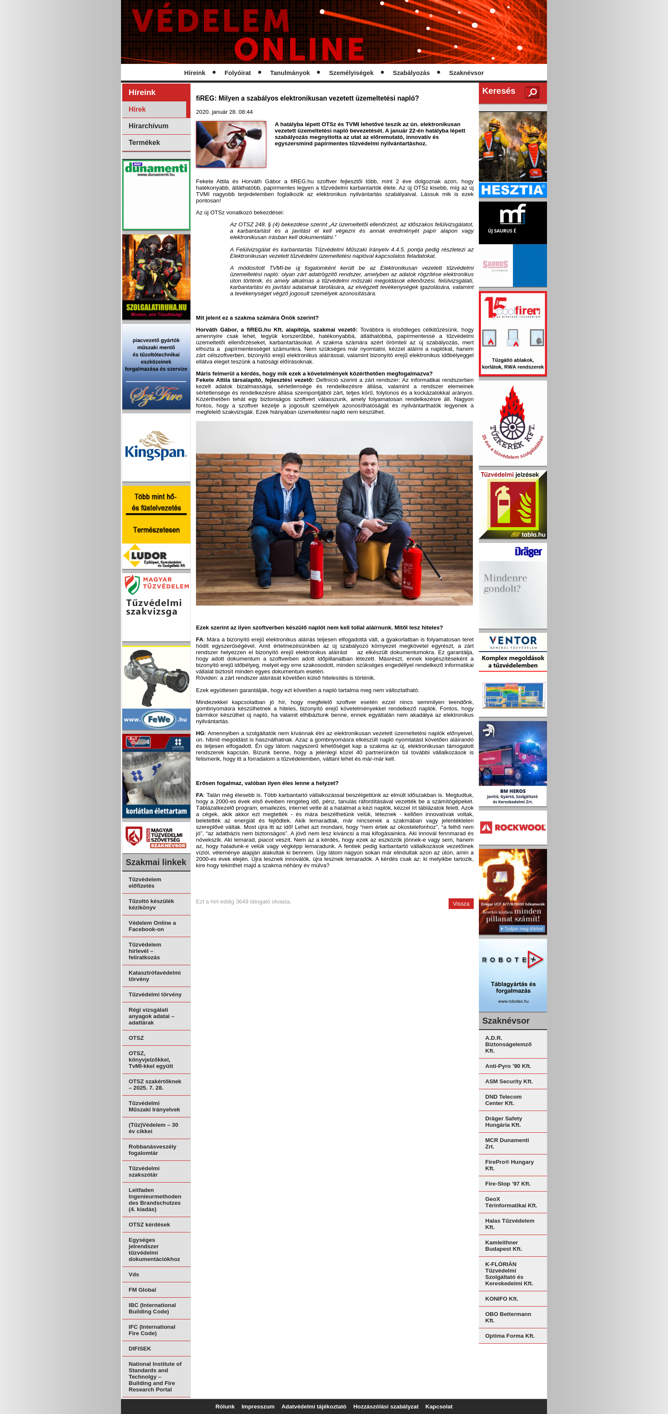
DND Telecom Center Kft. (503, 1100)
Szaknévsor (466, 72)
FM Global (142, 1290)
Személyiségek (351, 72)
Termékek (144, 142)
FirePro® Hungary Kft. (509, 1165)
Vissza (461, 903)
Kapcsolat (439, 1406)
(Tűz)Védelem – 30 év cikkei (153, 1128)
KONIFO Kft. (501, 1299)
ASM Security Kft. (509, 1081)
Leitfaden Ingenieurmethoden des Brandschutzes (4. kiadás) (155, 1199)
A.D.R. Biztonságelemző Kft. (508, 1044)
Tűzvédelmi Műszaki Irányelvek (154, 1106)
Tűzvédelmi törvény (155, 994)
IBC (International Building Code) (152, 1308)
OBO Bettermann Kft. (508, 1317)
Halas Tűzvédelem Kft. (510, 1224)
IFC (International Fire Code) (152, 1330)
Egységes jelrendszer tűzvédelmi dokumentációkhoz (154, 1249)
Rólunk (225, 1406)
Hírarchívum (148, 126)
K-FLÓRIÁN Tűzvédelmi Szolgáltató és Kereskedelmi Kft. (509, 1274)
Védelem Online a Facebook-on (152, 926)
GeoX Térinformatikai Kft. (511, 1202)
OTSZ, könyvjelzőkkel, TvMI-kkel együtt (151, 1059)
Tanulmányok (290, 72)
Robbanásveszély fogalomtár (152, 1149)
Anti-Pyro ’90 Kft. (508, 1066)
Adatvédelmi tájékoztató (314, 1406)
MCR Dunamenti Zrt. (507, 1143)
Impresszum (258, 1406)
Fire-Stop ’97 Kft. (508, 1183)
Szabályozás (411, 72)
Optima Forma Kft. (510, 1336)
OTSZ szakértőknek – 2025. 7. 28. (155, 1084)
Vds (134, 1274)
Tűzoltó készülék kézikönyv (151, 904)
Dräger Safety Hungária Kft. (503, 1121)
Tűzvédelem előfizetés (145, 882)
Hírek (137, 109)
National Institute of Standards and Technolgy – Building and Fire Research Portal (155, 1377)
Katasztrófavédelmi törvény (155, 976)
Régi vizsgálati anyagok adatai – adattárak (151, 1016)
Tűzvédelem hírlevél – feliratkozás (145, 951)
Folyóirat (238, 72)
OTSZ (136, 1038)
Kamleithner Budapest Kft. (503, 1245)
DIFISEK (140, 1348)
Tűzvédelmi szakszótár (144, 1171)
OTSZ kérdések (149, 1224)
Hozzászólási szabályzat (385, 1406)
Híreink (194, 72)
